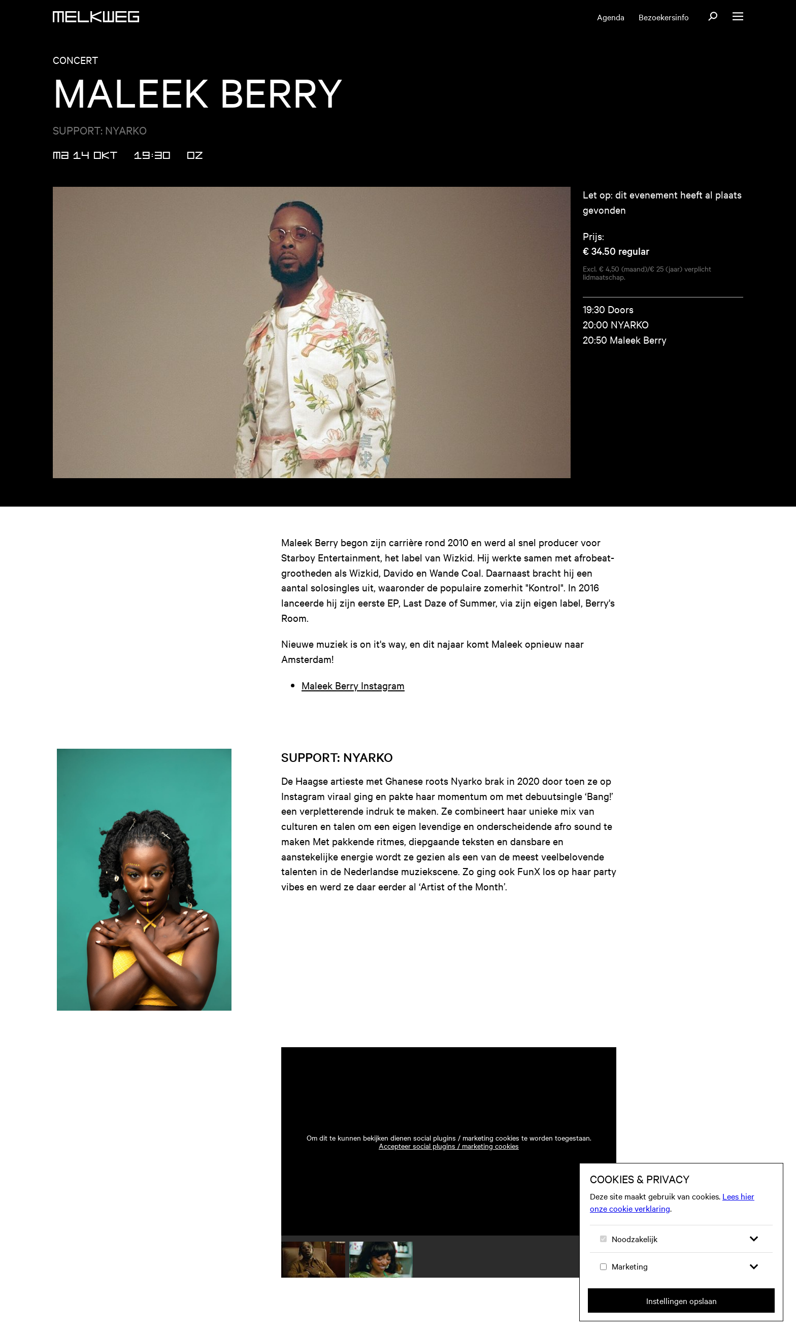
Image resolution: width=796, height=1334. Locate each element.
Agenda (610, 16)
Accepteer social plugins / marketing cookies (449, 1146)
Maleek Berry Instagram (353, 685)
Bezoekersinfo (664, 16)
